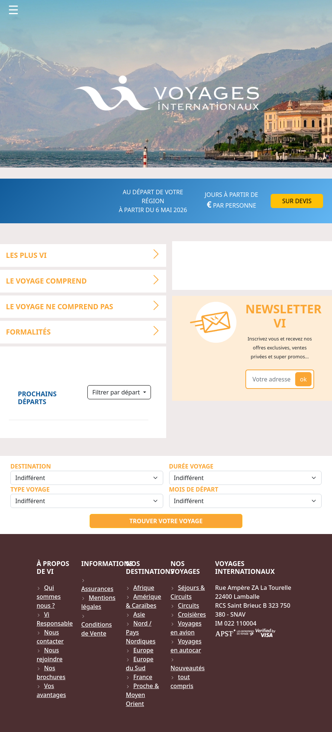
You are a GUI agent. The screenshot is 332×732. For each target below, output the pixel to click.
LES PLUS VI (85, 254)
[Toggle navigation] (13, 9)
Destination (30, 466)
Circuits (188, 605)
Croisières (192, 614)
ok (303, 379)
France (142, 677)
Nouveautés (188, 668)
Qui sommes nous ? (49, 597)
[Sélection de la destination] (86, 478)
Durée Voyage (191, 466)
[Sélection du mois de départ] (245, 501)
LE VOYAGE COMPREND (85, 280)
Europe (143, 650)
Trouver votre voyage (166, 521)
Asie (139, 614)
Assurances (97, 589)
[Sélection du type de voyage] (86, 501)
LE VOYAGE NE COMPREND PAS (85, 305)
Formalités (85, 331)
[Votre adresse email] (272, 379)
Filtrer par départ (116, 392)
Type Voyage (29, 489)
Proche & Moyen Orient (142, 695)
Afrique (143, 588)
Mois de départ (193, 489)
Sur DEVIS (297, 201)
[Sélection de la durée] (245, 478)
